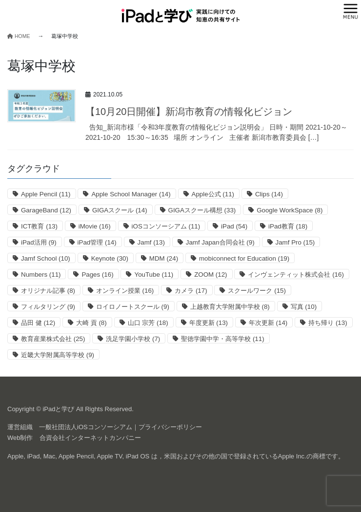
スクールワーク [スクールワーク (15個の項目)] (256, 290)
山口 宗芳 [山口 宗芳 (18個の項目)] (148, 322)
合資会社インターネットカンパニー (90, 437)
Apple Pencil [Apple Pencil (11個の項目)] (46, 194)
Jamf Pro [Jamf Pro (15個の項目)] (295, 242)
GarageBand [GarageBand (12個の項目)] (46, 210)
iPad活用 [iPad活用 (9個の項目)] (39, 242)
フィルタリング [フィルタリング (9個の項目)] (48, 306)
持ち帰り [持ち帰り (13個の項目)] (327, 322)
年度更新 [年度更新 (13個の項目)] (208, 322)
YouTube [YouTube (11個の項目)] (153, 274)
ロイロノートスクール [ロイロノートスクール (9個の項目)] (132, 306)
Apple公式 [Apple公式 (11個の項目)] (213, 194)
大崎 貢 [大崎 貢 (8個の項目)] (91, 322)
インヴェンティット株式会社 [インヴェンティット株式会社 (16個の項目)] (295, 274)
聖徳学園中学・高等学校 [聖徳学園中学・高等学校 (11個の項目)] (222, 338)
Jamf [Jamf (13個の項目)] (151, 242)
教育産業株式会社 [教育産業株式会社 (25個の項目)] (53, 338)
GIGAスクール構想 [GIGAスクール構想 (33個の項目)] (202, 210)
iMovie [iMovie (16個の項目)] (95, 226)
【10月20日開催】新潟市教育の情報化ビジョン (189, 111)
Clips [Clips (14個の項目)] (269, 194)
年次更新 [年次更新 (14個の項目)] (268, 322)
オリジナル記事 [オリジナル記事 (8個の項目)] (48, 290)
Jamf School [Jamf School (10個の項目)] (45, 258)
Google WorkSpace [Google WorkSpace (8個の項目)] (289, 210)
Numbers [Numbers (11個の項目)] (40, 274)
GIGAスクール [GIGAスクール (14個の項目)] (119, 210)
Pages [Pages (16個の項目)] (97, 274)
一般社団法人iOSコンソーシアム (85, 427)
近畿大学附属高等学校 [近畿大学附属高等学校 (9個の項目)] (57, 355)
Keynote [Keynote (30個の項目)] (109, 258)
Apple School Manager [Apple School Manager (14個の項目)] (130, 194)
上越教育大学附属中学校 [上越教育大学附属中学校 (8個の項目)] (230, 306)
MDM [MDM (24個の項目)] (163, 258)
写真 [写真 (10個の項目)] (304, 306)
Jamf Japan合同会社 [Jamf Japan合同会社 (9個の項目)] (220, 242)
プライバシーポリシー (170, 427)
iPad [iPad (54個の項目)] (234, 226)
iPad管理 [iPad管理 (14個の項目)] (97, 242)
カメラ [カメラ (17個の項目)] (191, 290)
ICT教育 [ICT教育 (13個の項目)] (39, 226)
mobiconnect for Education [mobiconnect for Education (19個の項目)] (244, 258)
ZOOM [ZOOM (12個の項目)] (210, 274)
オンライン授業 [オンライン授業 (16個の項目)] (125, 290)
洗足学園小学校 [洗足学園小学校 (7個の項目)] (133, 338)
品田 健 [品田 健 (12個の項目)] (38, 322)
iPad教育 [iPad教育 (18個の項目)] (287, 226)
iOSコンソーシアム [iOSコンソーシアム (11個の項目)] (166, 226)
